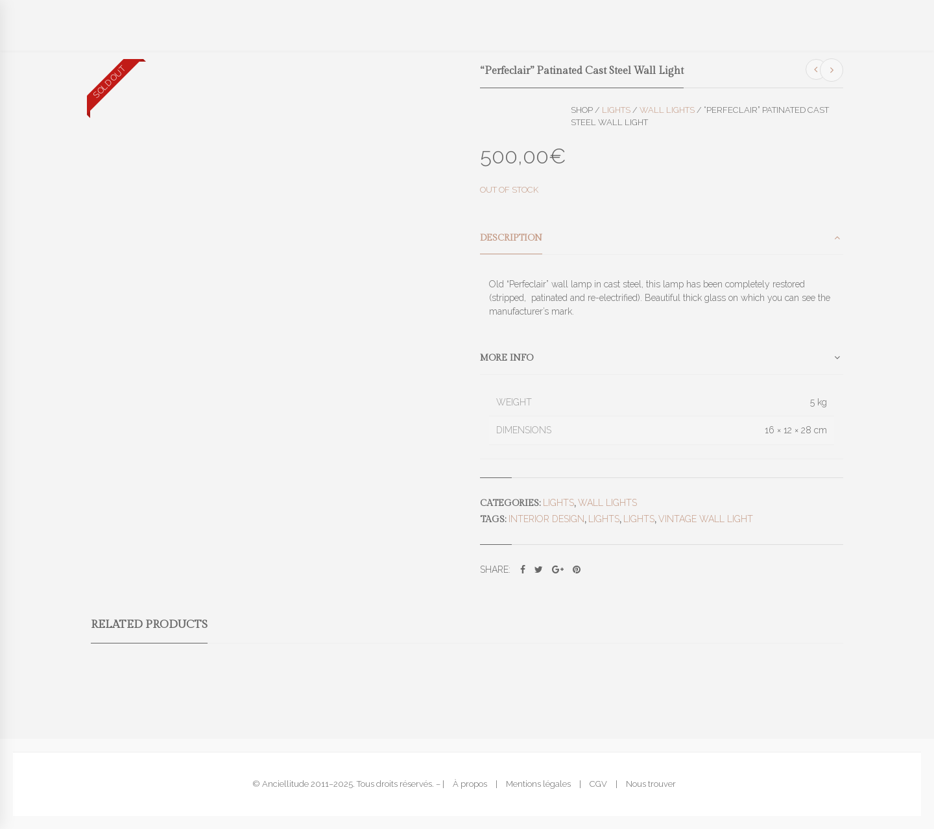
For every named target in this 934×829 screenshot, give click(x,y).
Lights (616, 110)
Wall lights (667, 110)
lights (603, 519)
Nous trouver (651, 784)
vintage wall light (705, 519)
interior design (546, 519)
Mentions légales (538, 784)
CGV (598, 784)
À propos (470, 784)
